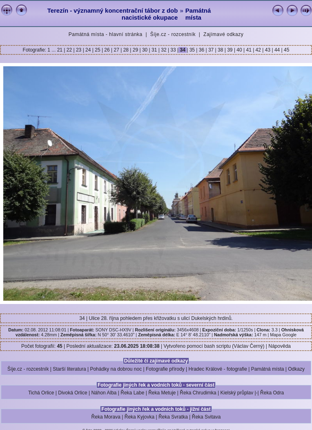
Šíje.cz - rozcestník (173, 34)
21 (60, 50)
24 (88, 50)
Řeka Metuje (162, 393)
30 (145, 50)
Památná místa (198, 14)
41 (249, 50)
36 (201, 50)
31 (154, 50)
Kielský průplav (236, 393)
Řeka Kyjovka (139, 417)
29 (135, 50)
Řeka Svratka (173, 417)
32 (164, 50)
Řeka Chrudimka (198, 393)
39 (230, 50)
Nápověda (279, 346)
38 (220, 50)
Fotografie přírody (165, 369)
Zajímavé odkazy (223, 34)
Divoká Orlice (72, 393)
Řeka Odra (272, 393)
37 (211, 50)
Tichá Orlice (41, 393)
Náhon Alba (103, 393)
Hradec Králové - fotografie (218, 369)
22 (69, 50)
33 (173, 50)
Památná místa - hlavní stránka (106, 34)
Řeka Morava (105, 417)
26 (107, 50)
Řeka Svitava (206, 417)
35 (192, 50)
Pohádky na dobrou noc (116, 369)
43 (267, 50)
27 (116, 50)
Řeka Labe (132, 393)
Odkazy (296, 369)
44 (277, 50)
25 (98, 50)
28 (126, 50)
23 (79, 50)
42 (258, 50)
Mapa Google (283, 334)
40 (239, 50)
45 (286, 50)
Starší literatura (69, 369)
